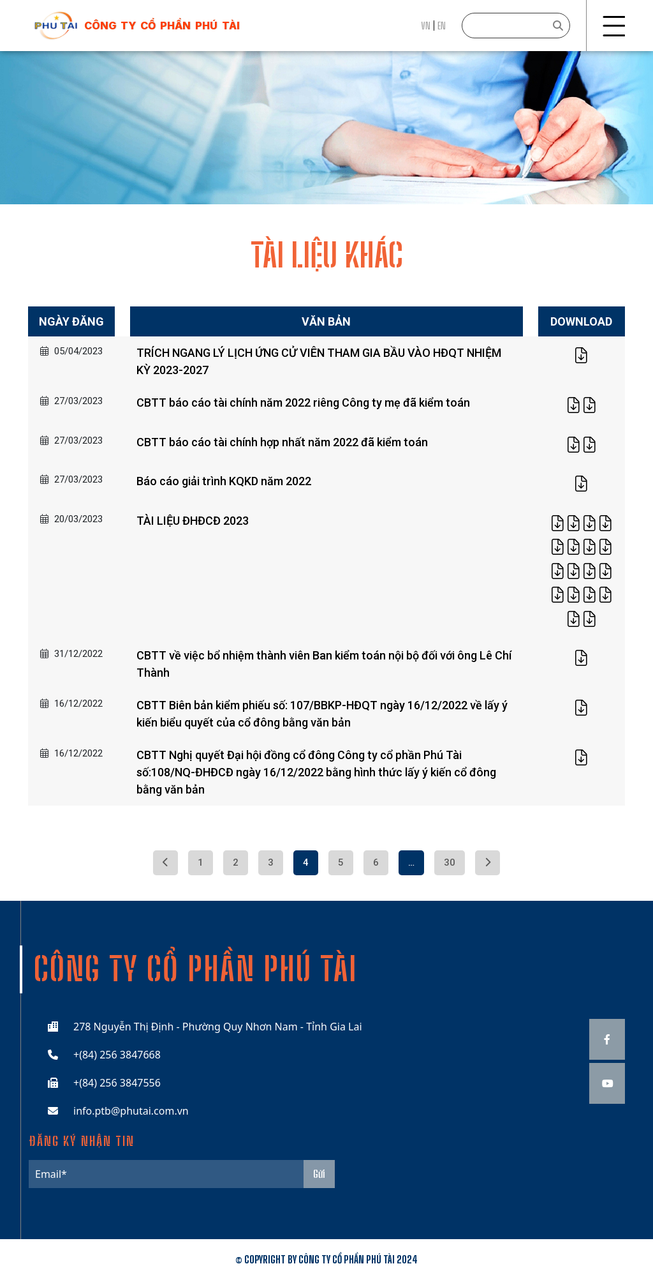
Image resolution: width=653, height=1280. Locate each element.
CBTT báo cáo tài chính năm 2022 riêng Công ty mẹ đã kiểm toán (303, 402)
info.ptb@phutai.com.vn (131, 1111)
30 (449, 862)
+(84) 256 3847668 (117, 1055)
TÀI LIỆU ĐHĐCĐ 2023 (192, 520)
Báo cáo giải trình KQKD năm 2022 (223, 481)
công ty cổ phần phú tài (162, 25)
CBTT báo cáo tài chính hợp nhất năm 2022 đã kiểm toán (282, 442)
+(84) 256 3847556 (117, 1083)
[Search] (516, 25)
